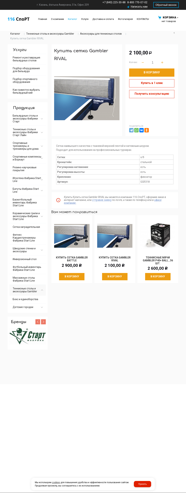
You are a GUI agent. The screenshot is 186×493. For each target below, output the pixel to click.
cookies (56, 482)
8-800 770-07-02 (137, 2)
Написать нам (139, 6)
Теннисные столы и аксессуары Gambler (50, 33)
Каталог (15, 33)
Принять (142, 484)
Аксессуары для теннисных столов (101, 33)
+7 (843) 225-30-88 (114, 2)
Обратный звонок (166, 4)
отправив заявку (102, 200)
